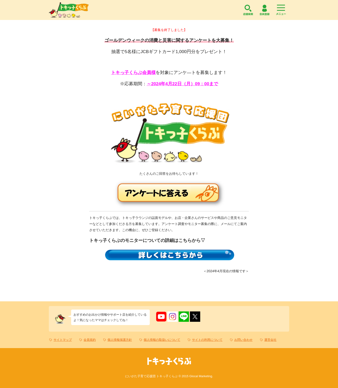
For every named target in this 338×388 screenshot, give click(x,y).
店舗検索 (248, 10)
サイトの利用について (207, 339)
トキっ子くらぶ (69, 10)
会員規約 (90, 339)
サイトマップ (63, 339)
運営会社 (270, 339)
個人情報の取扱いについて (162, 339)
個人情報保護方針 (120, 339)
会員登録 (264, 10)
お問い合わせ (243, 339)
